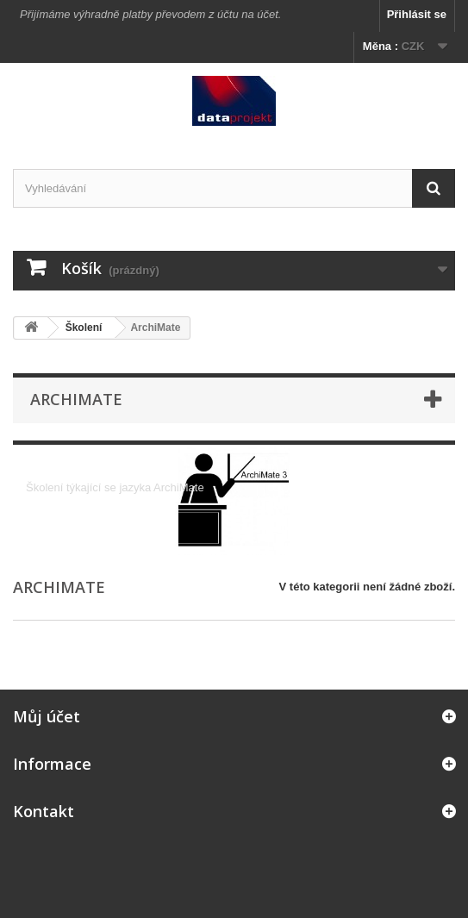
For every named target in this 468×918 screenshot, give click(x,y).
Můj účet (46, 716)
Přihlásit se (416, 14)
